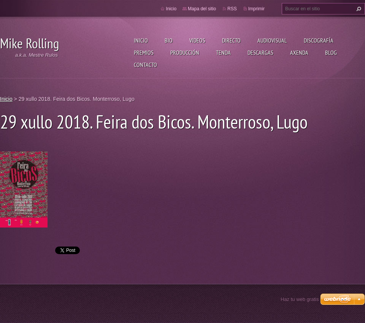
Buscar (357, 8)
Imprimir (256, 8)
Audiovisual (272, 40)
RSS (232, 8)
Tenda (223, 52)
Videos (197, 40)
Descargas (260, 52)
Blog (331, 52)
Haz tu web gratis (300, 299)
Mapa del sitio (202, 8)
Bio (169, 40)
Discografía (318, 40)
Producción (184, 52)
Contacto (145, 64)
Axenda (299, 52)
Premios (144, 52)
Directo (231, 40)
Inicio (141, 40)
